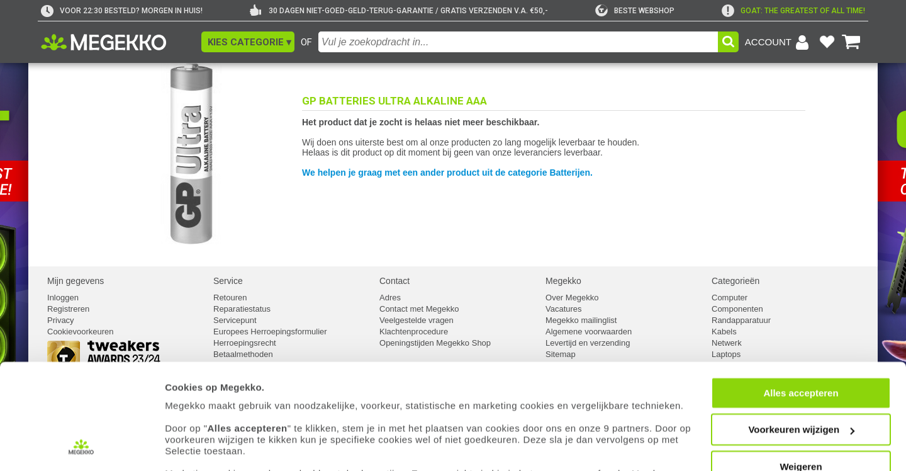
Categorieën (735, 281)
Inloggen (63, 297)
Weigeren (801, 404)
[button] (247, 41)
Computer (729, 297)
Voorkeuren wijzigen (801, 368)
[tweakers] (634, 10)
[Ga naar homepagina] (118, 42)
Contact (394, 281)
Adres (390, 297)
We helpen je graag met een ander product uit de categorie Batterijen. (447, 172)
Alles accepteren (800, 331)
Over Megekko (572, 297)
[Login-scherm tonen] (779, 42)
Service (228, 281)
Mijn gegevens (75, 281)
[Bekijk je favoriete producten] (826, 42)
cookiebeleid (563, 412)
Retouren (230, 297)
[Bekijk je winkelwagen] (851, 42)
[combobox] (518, 41)
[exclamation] (793, 10)
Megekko (563, 281)
